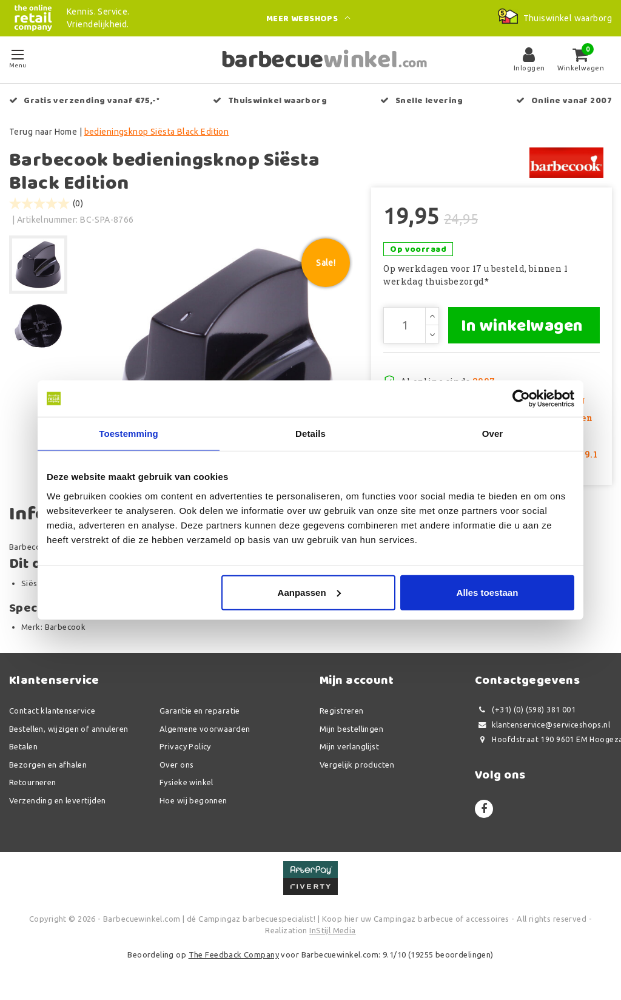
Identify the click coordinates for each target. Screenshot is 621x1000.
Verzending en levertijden (57, 800)
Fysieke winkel (186, 782)
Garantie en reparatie (199, 710)
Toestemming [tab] (128, 433)
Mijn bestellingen (351, 729)
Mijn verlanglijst (349, 746)
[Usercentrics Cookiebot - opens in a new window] (521, 399)
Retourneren (32, 782)
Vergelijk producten (357, 764)
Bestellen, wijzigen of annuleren (68, 729)
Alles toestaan (488, 592)
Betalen (23, 746)
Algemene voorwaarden (204, 729)
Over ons (176, 764)
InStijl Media (332, 930)
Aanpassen (309, 592)
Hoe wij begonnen (193, 800)
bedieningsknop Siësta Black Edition (156, 132)
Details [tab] (310, 433)
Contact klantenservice (52, 710)
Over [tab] (492, 433)
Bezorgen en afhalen (48, 764)
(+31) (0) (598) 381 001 (525, 709)
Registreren (342, 710)
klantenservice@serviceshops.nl (542, 724)
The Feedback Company (234, 954)
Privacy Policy (185, 746)
